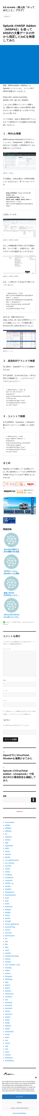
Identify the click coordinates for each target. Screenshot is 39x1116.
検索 (4, 796)
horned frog (10, 927)
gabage (8, 909)
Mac (7, 947)
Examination (10, 895)
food (7, 898)
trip (6, 1046)
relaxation (9, 994)
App (6, 843)
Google (8, 921)
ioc (6, 939)
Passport (8, 976)
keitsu (8, 622)
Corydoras (9, 877)
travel (7, 1043)
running (8, 1002)
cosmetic (8, 880)
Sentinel (8, 1008)
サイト (5, 700)
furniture (9, 907)
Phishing (8, 979)
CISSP (7, 869)
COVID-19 (9, 883)
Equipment (9, 892)
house (7, 930)
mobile (8, 962)
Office (7, 970)
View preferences (19, 1108)
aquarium (9, 846)
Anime (8, 840)
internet (8, 933)
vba (6, 1049)
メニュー (7, 16)
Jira (6, 941)
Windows (9, 1058)
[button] (36, 1077)
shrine (7, 1017)
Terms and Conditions (19, 1113)
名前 (4, 680)
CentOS (8, 866)
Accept (19, 1097)
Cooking (8, 875)
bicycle (8, 854)
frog (7, 901)
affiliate (8, 828)
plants (7, 985)
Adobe (7, 825)
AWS (7, 848)
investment (10, 936)
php (6, 982)
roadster (8, 997)
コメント (7, 649)
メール (5, 690)
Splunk (31, 622)
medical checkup (12, 956)
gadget (8, 912)
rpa (6, 1000)
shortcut (8, 1014)
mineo (7, 959)
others (8, 973)
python (8, 991)
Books (7, 857)
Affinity (8, 831)
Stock (7, 1034)
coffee (7, 872)
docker (8, 886)
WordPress (9, 1061)
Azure (7, 851)
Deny (19, 1102)
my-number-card (12, 965)
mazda (8, 953)
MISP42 (5, 624)
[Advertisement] (19, 64)
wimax (8, 1055)
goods (7, 918)
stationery (9, 1031)
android (8, 837)
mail (7, 950)
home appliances (12, 924)
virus (7, 1052)
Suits (7, 1037)
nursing (8, 968)
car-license (9, 863)
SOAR (7, 1023)
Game (7, 915)
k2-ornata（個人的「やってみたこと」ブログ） (19, 9)
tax (6, 1040)
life (6, 944)
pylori (7, 988)
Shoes (7, 1011)
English (8, 889)
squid (7, 1029)
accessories (9, 822)
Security (25, 622)
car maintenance (12, 860)
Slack (7, 1020)
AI (6, 834)
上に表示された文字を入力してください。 (17, 725)
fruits (7, 904)
